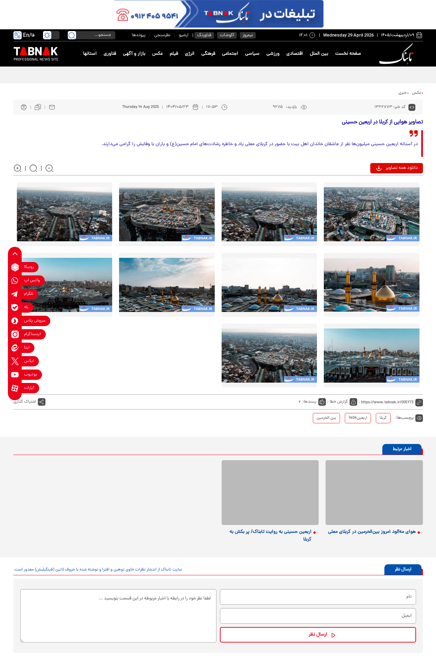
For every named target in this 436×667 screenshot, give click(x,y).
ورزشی (272, 54)
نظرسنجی (162, 35)
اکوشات (227, 35)
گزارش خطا (339, 402)
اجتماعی (230, 54)
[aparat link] (15, 388)
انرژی (189, 54)
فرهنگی (208, 54)
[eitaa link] (15, 348)
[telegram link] (15, 294)
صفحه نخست (348, 54)
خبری (402, 93)
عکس (157, 54)
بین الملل (319, 54)
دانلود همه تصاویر (402, 168)
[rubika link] (15, 267)
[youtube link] (15, 375)
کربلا (383, 418)
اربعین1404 (358, 418)
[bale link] (15, 307)
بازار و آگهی (134, 54)
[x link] (15, 361)
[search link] (72, 35)
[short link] (392, 402)
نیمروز (248, 35)
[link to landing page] (398, 54)
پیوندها (139, 35)
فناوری (110, 54)
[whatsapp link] (15, 280)
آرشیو (184, 35)
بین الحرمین (326, 418)
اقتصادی (294, 54)
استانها (90, 54)
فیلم (174, 54)
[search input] (91, 35)
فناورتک (204, 35)
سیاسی (252, 54)
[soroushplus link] (15, 321)
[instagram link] (15, 334)
